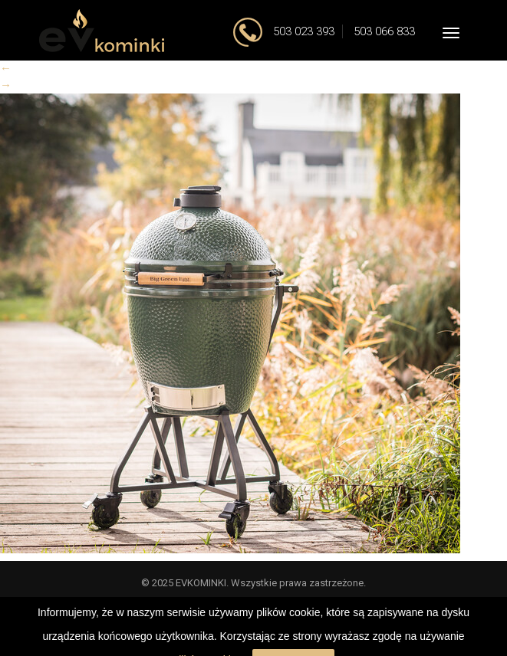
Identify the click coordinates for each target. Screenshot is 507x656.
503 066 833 (384, 31)
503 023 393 (302, 31)
